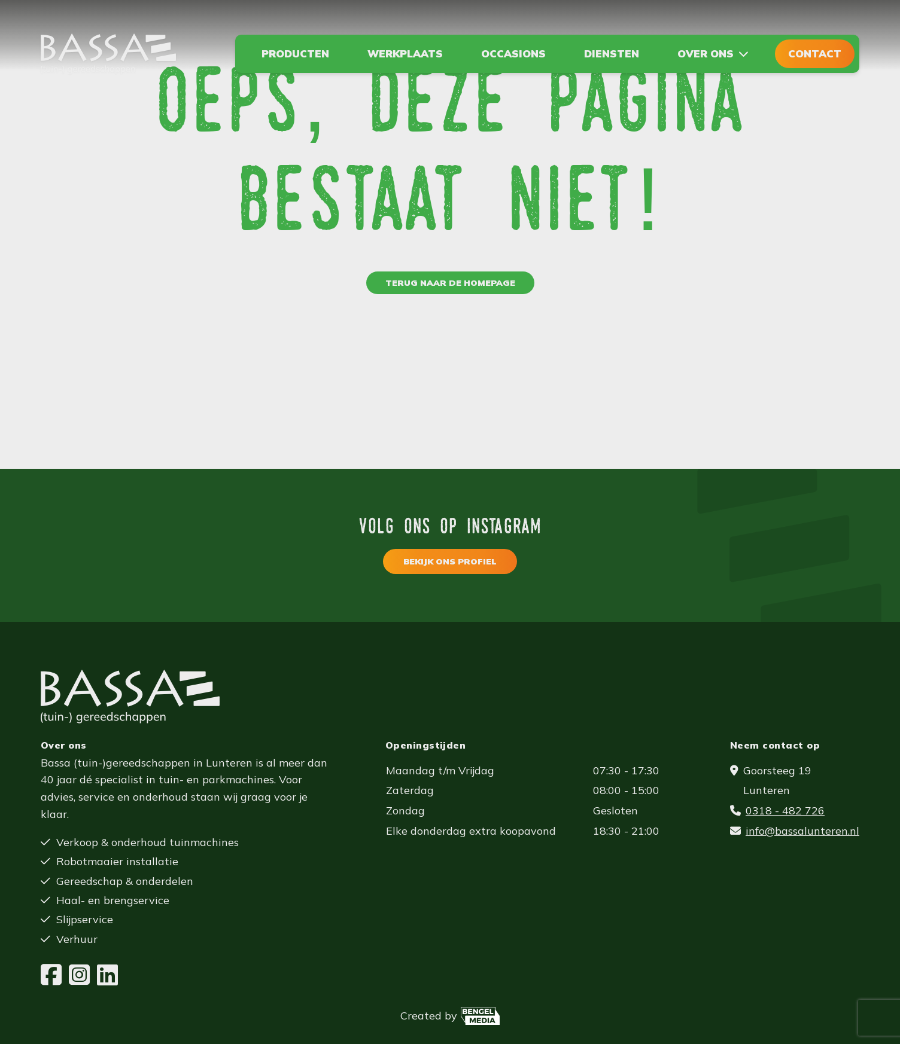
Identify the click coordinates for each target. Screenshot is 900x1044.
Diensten (611, 53)
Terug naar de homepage (450, 282)
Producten (295, 53)
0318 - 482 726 (785, 810)
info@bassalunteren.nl (802, 831)
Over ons (705, 53)
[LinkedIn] (107, 975)
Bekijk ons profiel (450, 561)
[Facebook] (51, 975)
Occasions (513, 53)
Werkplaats (405, 53)
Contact (814, 53)
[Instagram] (79, 975)
